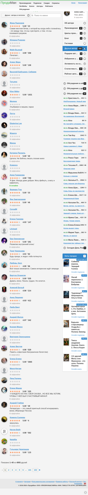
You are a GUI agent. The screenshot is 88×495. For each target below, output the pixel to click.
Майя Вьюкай (16, 56)
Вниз (85, 492)
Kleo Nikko (14, 98)
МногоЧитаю (15, 375)
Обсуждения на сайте (77, 100)
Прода (8, 2)
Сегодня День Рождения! (77, 254)
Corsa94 (13, 216)
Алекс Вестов (16, 353)
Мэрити (13, 140)
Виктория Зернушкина (20, 343)
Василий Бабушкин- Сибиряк (23, 78)
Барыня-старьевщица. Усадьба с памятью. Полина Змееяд (78, 333)
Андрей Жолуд (16, 324)
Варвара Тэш (16, 196)
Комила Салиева (17, 424)
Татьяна (13, 88)
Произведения (25, 3)
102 (35, 477)
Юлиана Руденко (17, 47)
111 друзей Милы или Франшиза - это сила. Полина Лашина (78, 367)
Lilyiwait (13, 235)
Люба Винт (15, 314)
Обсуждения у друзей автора (77, 95)
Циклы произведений (74, 40)
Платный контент (75, 488)
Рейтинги (49, 6)
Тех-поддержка (80, 489)
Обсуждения (24, 9)
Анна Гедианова (17, 182)
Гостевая (69, 50)
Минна (13, 150)
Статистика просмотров (75, 75)
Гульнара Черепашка (19, 456)
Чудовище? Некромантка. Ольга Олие (77, 302)
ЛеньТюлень (15, 385)
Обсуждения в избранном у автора (77, 90)
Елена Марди (16, 395)
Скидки (47, 3)
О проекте (19, 488)
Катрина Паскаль (17, 159)
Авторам (27, 488)
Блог (73, 45)
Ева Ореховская (17, 245)
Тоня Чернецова (17, 257)
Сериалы (55, 3)
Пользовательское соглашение (43, 488)
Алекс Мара (15, 69)
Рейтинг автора (73, 80)
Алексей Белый (17, 294)
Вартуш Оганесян (18, 282)
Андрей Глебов (17, 409)
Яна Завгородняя (18, 206)
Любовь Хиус (16, 270)
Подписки (37, 3)
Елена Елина (16, 365)
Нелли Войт (15, 436)
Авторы (40, 6)
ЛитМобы (23, 6)
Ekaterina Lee (16, 130)
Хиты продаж (75, 262)
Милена (13, 108)
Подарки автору (73, 60)
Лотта (12, 120)
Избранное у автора (74, 65)
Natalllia (13, 446)
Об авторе (69, 30)
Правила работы (62, 488)
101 (29, 477)
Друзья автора (73, 55)
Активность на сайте (74, 70)
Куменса (14, 172)
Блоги (31, 6)
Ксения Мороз (16, 333)
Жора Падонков (17, 30)
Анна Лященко (16, 304)
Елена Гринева (16, 226)
